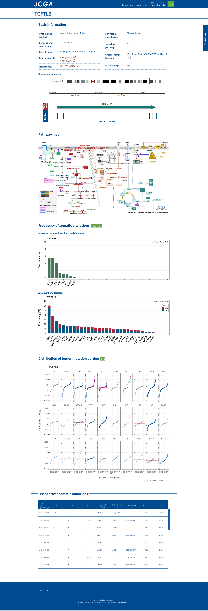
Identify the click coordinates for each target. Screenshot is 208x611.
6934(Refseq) (66, 58)
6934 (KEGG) (66, 61)
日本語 (152, 2)
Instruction (138, 6)
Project (151, 6)
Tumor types (124, 6)
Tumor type (96, 227)
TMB (103, 360)
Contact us (43, 597)
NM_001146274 (67, 67)
